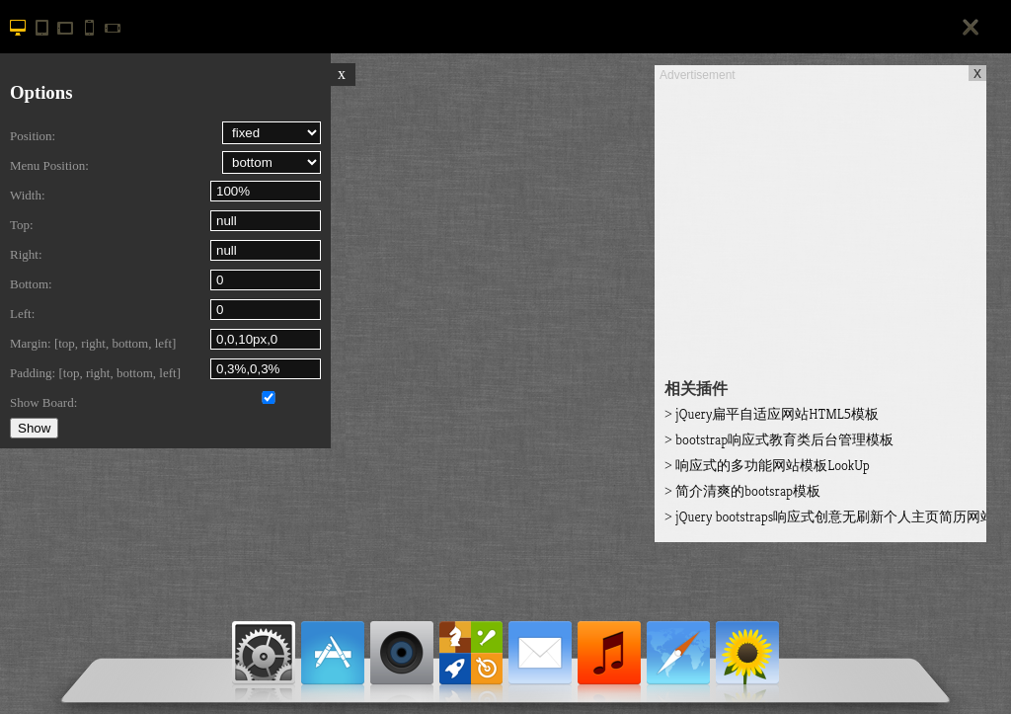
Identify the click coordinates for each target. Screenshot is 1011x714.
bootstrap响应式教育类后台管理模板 (779, 439)
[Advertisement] (820, 223)
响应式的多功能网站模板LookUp (767, 465)
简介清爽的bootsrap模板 (742, 491)
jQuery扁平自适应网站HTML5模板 (771, 414)
